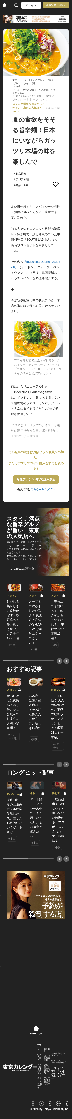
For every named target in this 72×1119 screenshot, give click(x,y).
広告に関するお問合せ (39, 1069)
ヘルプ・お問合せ (39, 1057)
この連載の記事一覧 (22, 568)
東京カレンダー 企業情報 (39, 1083)
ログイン (31, 5)
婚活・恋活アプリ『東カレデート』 (59, 1062)
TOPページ (39, 1047)
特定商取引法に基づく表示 (47, 1081)
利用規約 (47, 1050)
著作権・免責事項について (47, 1069)
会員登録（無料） (56, 5)
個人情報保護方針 (47, 1058)
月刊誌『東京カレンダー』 (59, 1054)
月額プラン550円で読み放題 (36, 479)
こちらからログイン (43, 489)
